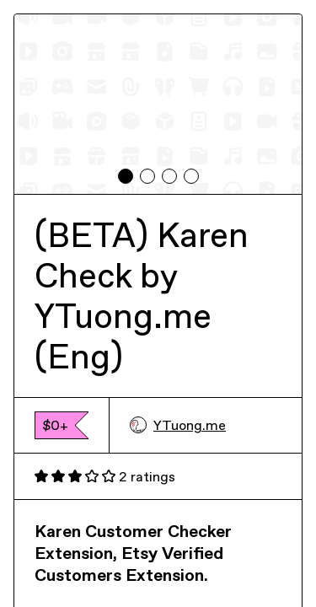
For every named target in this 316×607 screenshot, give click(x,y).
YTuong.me (178, 425)
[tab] (125, 176)
